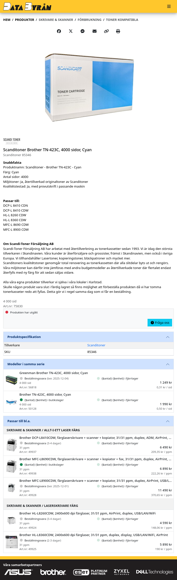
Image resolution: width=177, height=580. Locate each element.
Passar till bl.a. (18, 421)
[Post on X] (71, 31)
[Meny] (169, 6)
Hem (6, 19)
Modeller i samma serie (25, 364)
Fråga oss (159, 322)
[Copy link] (106, 31)
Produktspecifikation (24, 337)
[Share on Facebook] (59, 31)
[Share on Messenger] (82, 31)
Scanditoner (96, 345)
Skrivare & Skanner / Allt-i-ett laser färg (43, 430)
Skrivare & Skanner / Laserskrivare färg (42, 505)
